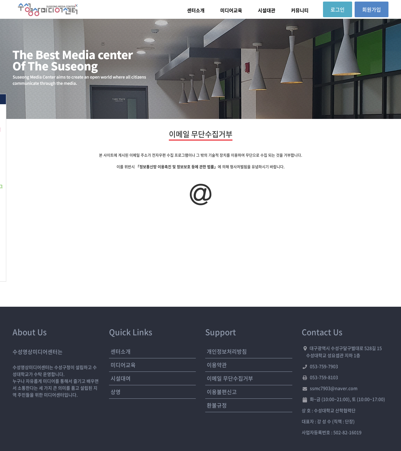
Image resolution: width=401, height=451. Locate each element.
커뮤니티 (300, 10)
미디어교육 (231, 10)
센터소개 (196, 10)
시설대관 (266, 10)
